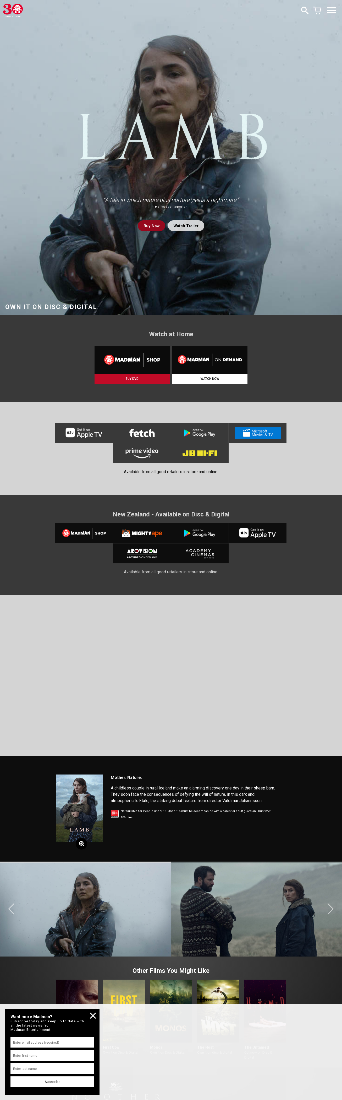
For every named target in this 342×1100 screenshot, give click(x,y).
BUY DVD (132, 379)
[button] (11, 913)
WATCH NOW (210, 379)
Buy (150, 225)
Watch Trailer (187, 225)
